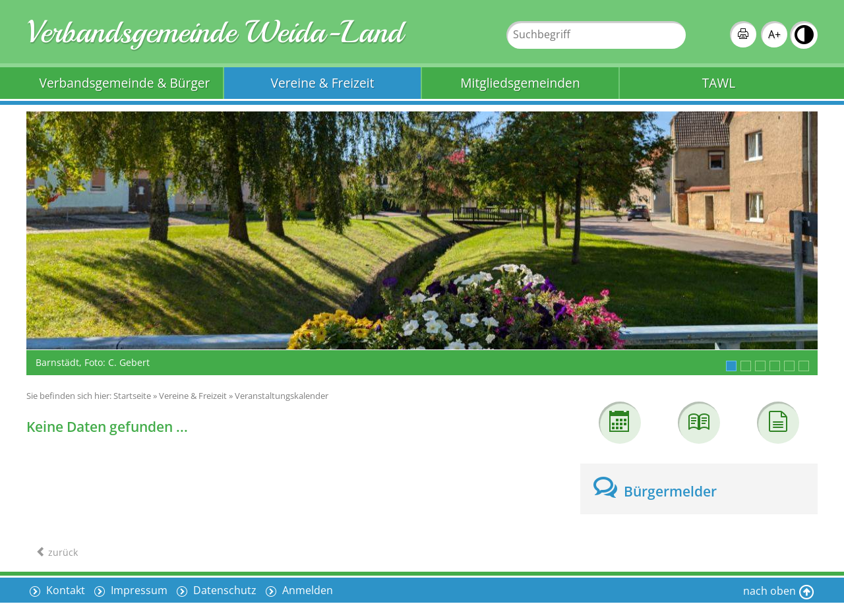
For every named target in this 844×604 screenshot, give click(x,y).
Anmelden (306, 590)
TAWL (718, 83)
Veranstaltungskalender (281, 396)
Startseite (132, 396)
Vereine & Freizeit (323, 83)
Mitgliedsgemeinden (520, 83)
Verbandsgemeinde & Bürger (125, 83)
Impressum (137, 590)
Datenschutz (223, 590)
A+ (774, 34)
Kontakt (64, 590)
